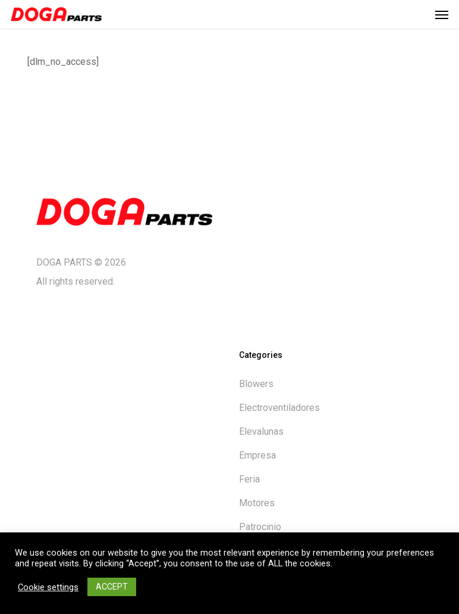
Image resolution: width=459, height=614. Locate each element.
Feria (249, 479)
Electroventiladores (279, 407)
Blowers (256, 383)
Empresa (257, 455)
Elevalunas (261, 431)
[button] (441, 14)
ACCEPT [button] (112, 586)
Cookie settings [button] (48, 587)
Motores (257, 503)
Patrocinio (260, 526)
